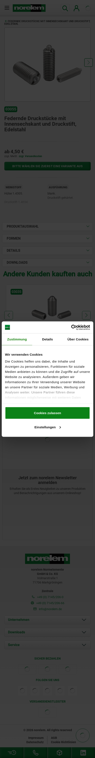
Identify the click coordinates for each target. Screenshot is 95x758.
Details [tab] (47, 339)
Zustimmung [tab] (17, 339)
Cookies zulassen (47, 413)
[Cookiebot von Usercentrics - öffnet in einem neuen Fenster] (71, 327)
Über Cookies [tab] (78, 339)
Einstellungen (48, 427)
